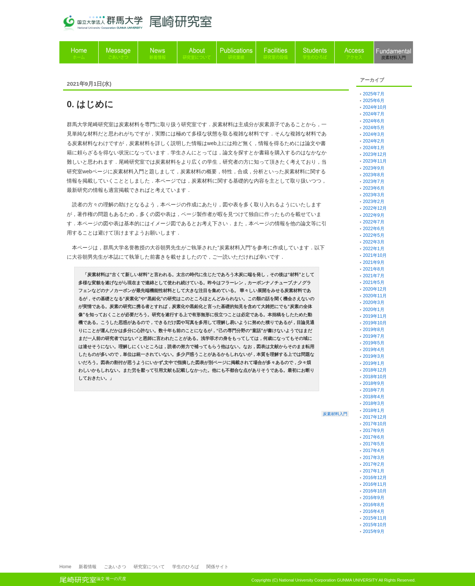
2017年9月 (373, 430)
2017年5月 (373, 443)
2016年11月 (375, 484)
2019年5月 (373, 343)
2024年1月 (373, 147)
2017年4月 (373, 450)
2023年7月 (373, 181)
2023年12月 (375, 154)
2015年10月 (375, 524)
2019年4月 (373, 349)
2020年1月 (373, 309)
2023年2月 (373, 201)
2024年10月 (375, 107)
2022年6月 (373, 228)
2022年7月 (373, 222)
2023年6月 (373, 188)
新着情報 (87, 566)
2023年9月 (373, 168)
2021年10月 (375, 255)
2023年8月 (373, 174)
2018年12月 (375, 370)
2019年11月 (375, 316)
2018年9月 (373, 383)
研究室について (149, 566)
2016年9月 (373, 497)
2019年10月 (375, 322)
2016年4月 (373, 511)
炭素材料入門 (335, 414)
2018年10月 (375, 376)
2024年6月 (373, 121)
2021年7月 (373, 275)
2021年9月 (373, 262)
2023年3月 (373, 194)
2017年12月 (375, 417)
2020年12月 (375, 289)
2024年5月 (373, 127)
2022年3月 (373, 242)
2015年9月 (373, 531)
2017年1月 (373, 471)
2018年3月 (373, 403)
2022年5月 (373, 235)
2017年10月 (375, 423)
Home (65, 566)
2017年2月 (373, 464)
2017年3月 (373, 457)
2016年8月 (373, 504)
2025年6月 (373, 100)
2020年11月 (375, 295)
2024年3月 (373, 134)
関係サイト (217, 566)
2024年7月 (373, 114)
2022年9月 (373, 215)
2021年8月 (373, 269)
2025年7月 (373, 93)
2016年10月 (375, 491)
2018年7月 (373, 390)
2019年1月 (373, 363)
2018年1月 (373, 410)
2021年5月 (373, 282)
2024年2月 (373, 141)
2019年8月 (373, 329)
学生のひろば (185, 566)
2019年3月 (373, 356)
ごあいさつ (115, 566)
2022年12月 (375, 208)
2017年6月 (373, 437)
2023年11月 (375, 161)
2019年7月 (373, 336)
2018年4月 (373, 396)
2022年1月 (373, 248)
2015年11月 (375, 518)
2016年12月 (375, 477)
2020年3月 (373, 302)
